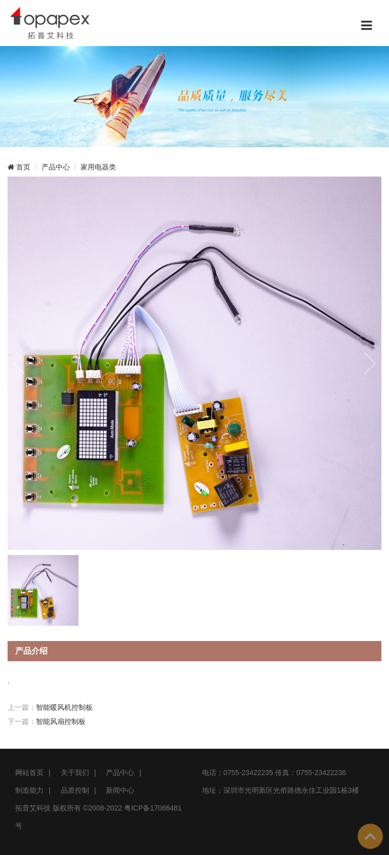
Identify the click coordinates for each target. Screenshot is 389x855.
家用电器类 (98, 167)
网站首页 (29, 772)
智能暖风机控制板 (64, 707)
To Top (370, 836)
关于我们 (75, 772)
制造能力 (29, 790)
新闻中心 (120, 790)
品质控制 (75, 790)
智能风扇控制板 (61, 721)
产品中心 (56, 167)
